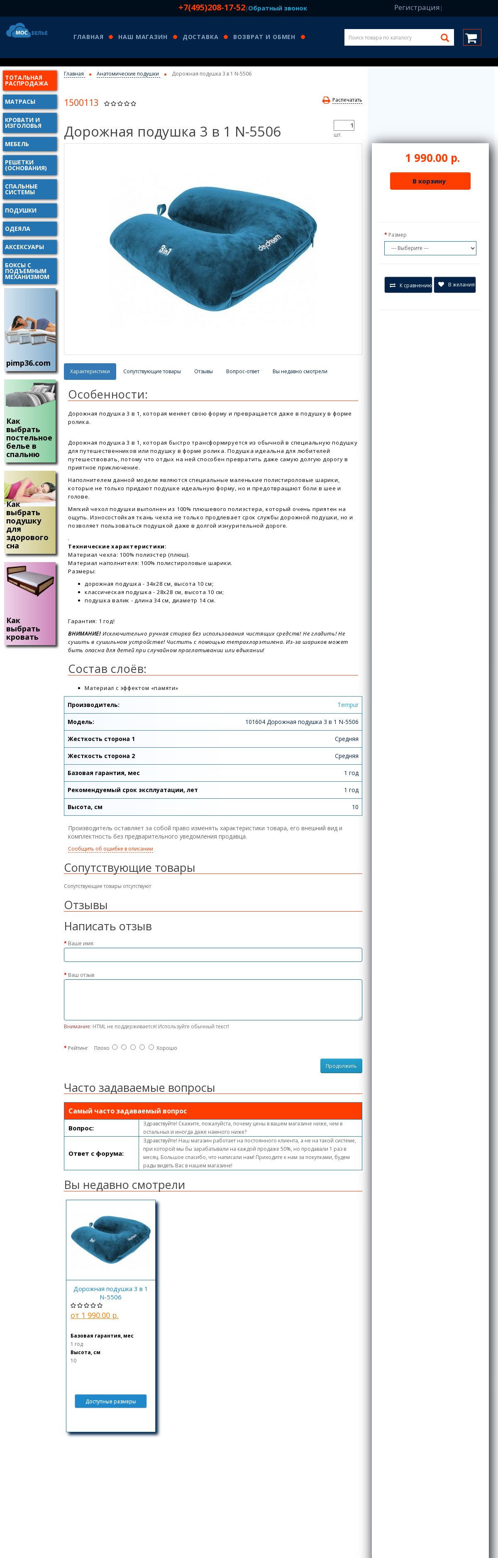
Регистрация (417, 7)
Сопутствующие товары (152, 371)
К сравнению (411, 285)
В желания (456, 284)
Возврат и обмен (264, 37)
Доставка (201, 37)
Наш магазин (142, 37)
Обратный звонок (277, 8)
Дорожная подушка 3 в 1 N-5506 (110, 1292)
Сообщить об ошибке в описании (110, 848)
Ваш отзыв (81, 974)
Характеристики (90, 371)
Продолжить (341, 1065)
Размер (397, 234)
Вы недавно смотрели (300, 371)
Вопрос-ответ (242, 371)
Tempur (348, 705)
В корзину (429, 181)
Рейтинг (78, 1048)
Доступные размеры (110, 1401)
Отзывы (203, 371)
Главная (88, 37)
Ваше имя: (81, 943)
